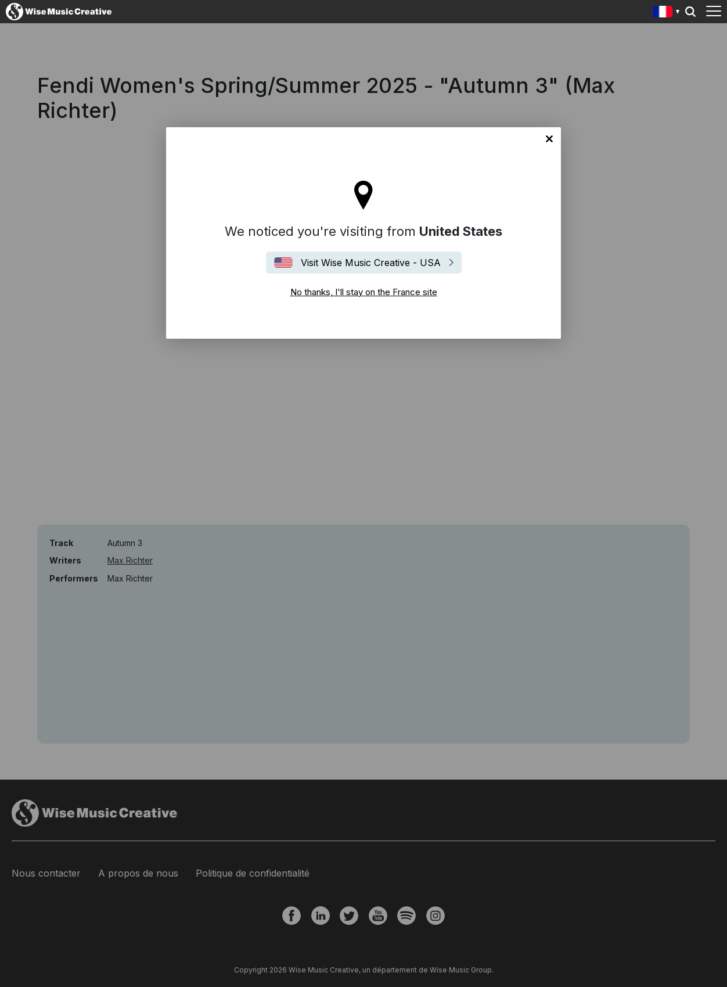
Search (690, 11)
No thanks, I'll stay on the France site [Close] (549, 138)
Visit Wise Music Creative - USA (371, 262)
